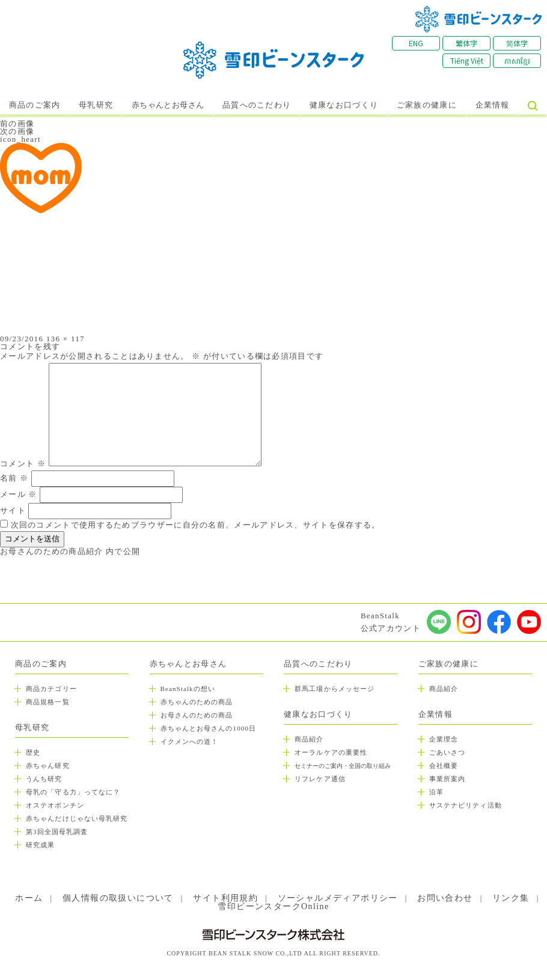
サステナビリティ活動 (465, 805)
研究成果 (40, 844)
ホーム (29, 898)
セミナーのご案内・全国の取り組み (343, 766)
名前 (14, 478)
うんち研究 (44, 778)
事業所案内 (447, 778)
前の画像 (17, 123)
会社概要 (443, 765)
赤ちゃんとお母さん (168, 105)
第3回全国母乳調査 (57, 831)
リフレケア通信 (320, 778)
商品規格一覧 (48, 701)
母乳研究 (96, 105)
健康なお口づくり (344, 105)
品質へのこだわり (256, 105)
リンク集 (511, 898)
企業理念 (443, 739)
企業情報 (492, 105)
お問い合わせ (444, 898)
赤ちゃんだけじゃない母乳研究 (76, 818)
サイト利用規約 (225, 898)
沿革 (436, 792)
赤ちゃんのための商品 (196, 701)
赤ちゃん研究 (48, 765)
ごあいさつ (447, 752)
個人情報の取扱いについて (118, 898)
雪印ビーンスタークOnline (273, 906)
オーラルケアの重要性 (331, 752)
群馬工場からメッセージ (334, 688)
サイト (13, 510)
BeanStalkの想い (187, 688)
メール (18, 494)
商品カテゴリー (51, 688)
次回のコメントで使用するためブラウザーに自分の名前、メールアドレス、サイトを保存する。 (195, 524)
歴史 (33, 752)
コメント (23, 463)
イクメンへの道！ (189, 741)
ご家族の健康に (427, 105)
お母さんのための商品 (196, 715)
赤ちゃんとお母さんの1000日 (208, 728)
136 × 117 (65, 338)
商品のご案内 (35, 105)
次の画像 (17, 131)
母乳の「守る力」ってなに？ (73, 792)
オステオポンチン (55, 805)
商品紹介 (309, 739)
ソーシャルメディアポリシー (338, 898)
